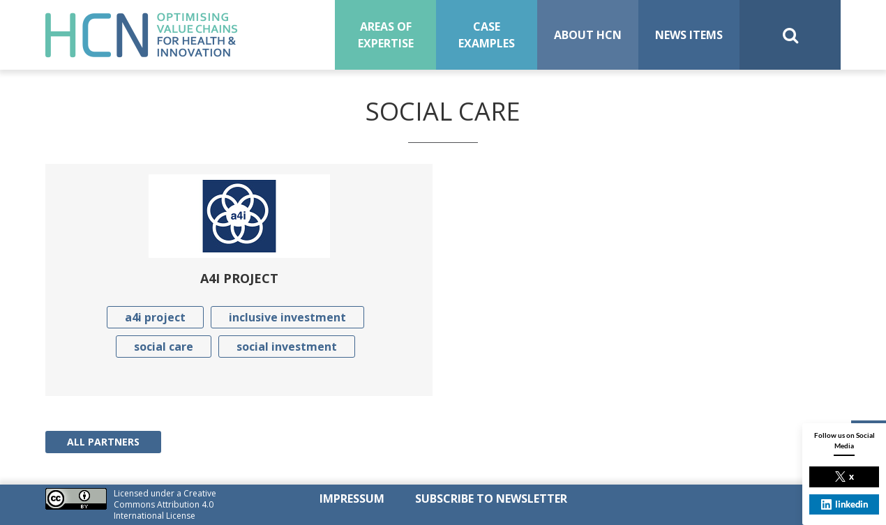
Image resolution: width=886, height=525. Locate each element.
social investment (286, 346)
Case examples (486, 35)
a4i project (155, 317)
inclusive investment (287, 317)
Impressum (352, 498)
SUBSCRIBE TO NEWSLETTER (491, 498)
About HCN (588, 35)
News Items (689, 35)
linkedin (844, 504)
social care (163, 346)
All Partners (103, 441)
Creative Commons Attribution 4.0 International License (165, 504)
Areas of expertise (386, 35)
